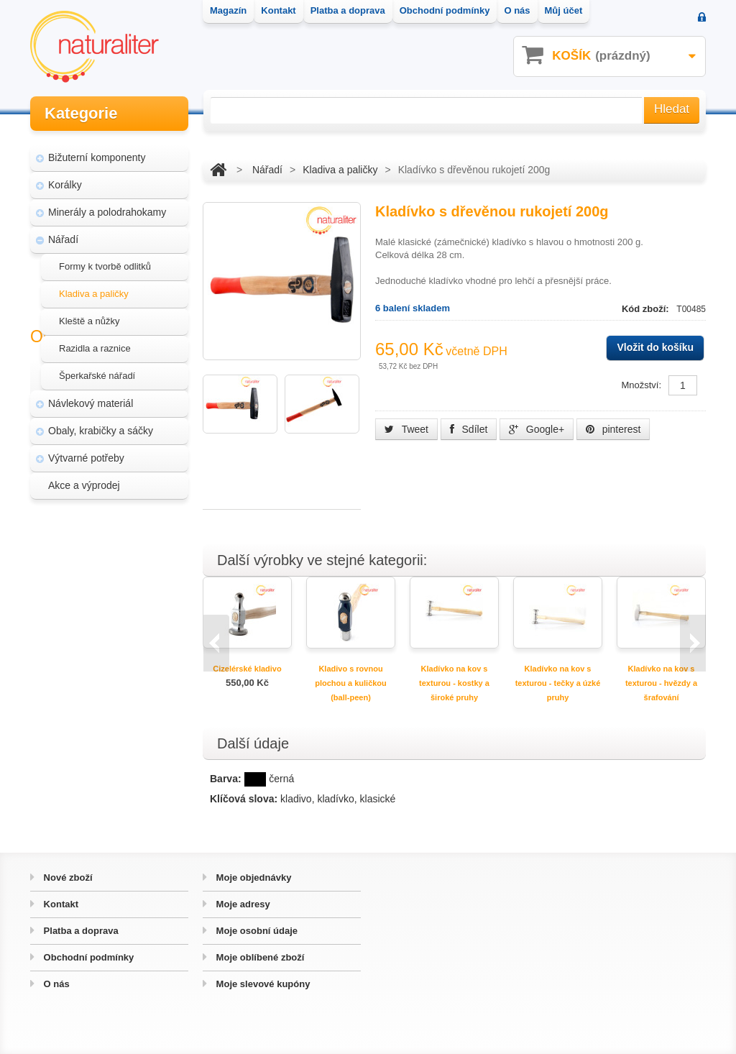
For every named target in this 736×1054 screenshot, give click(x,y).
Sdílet (469, 429)
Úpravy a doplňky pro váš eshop (113, 601)
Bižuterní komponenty (96, 151)
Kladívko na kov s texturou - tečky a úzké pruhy (558, 683)
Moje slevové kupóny (261, 984)
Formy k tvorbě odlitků (105, 260)
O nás (55, 984)
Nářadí (63, 233)
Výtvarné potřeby (86, 451)
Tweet (406, 429)
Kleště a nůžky (89, 314)
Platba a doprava (80, 930)
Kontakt (59, 904)
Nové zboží (67, 877)
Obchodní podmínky (87, 957)
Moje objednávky (252, 877)
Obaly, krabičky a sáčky (100, 424)
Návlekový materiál (90, 397)
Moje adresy (241, 904)
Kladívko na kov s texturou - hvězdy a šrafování (661, 683)
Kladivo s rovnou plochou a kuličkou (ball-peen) (351, 683)
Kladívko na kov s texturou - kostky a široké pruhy (454, 683)
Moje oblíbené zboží (258, 957)
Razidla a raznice (95, 341)
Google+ (536, 429)
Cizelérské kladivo (247, 668)
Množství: (641, 385)
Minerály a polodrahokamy (107, 205)
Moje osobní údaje (255, 930)
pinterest (613, 429)
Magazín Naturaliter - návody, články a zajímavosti (111, 559)
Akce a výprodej (84, 479)
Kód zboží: (646, 308)
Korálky (65, 178)
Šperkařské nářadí (97, 369)
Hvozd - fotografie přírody (113, 635)
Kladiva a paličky (94, 287)
